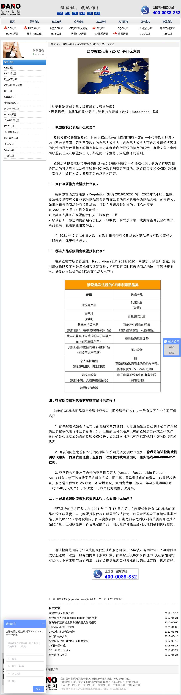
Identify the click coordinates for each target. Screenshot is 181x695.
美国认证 (123, 33)
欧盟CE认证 (56, 28)
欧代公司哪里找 (115, 599)
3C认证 (101, 28)
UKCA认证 (34, 28)
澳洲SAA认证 (78, 33)
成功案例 (101, 21)
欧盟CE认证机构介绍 (61, 613)
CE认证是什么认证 (60, 650)
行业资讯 (56, 21)
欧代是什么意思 (58, 654)
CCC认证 (145, 33)
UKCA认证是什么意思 (62, 626)
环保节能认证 (167, 28)
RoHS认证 (12, 33)
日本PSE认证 (34, 33)
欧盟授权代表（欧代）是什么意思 (69, 640)
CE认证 (12, 28)
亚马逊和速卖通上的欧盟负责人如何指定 (73, 622)
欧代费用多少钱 (58, 636)
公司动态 (78, 21)
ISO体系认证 (101, 33)
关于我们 (34, 21)
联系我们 (167, 21)
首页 (12, 21)
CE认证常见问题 (78, 28)
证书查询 (145, 21)
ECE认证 (56, 33)
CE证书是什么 (57, 645)
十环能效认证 (145, 28)
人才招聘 (123, 21)
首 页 (53, 44)
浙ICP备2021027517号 (116, 688)
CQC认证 (123, 28)
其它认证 (167, 33)
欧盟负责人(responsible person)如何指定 (76, 599)
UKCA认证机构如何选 (62, 631)
